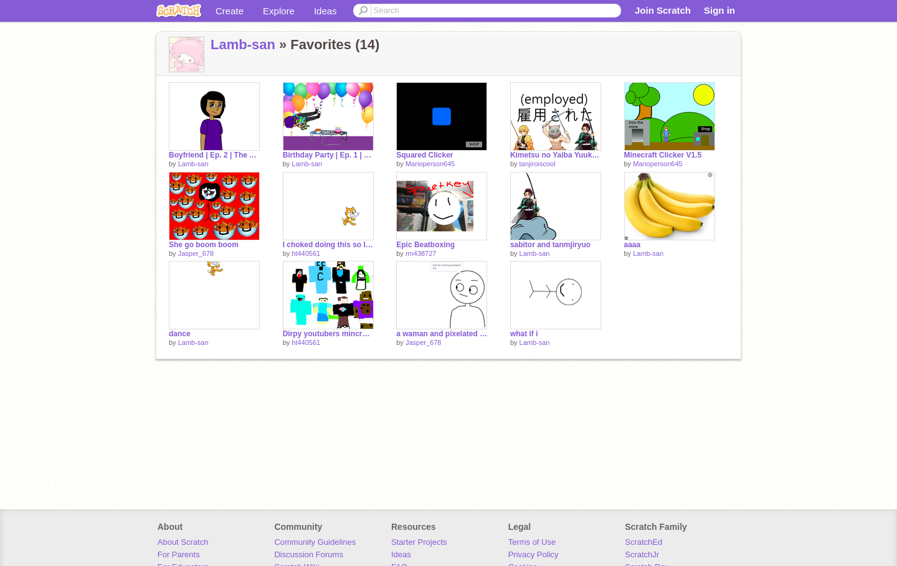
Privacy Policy (533, 554)
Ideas (325, 11)
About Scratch (183, 542)
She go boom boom (204, 244)
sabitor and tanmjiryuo (550, 244)
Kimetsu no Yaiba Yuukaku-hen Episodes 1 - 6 (555, 155)
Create (230, 11)
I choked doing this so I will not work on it (328, 244)
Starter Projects (419, 542)
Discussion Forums (308, 554)
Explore (279, 11)
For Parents (179, 554)
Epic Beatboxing (425, 244)
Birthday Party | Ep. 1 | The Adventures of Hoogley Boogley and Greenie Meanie (328, 155)
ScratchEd (643, 542)
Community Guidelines (315, 542)
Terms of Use (532, 542)
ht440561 (306, 253)
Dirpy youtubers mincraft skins (328, 333)
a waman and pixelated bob (441, 333)
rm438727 (421, 253)
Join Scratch (663, 10)
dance (180, 333)
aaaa (632, 244)
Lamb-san (243, 44)
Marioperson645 (430, 163)
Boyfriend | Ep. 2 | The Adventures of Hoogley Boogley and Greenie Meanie (214, 155)
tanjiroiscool (538, 163)
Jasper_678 (196, 253)
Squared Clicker (424, 155)
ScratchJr (642, 554)
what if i (524, 333)
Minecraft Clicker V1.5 (663, 155)
